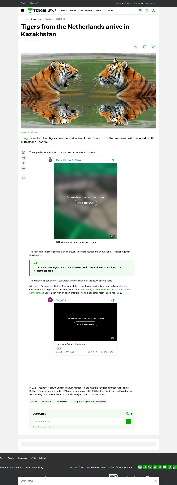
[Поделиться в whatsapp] (23, 152)
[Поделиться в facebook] (23, 163)
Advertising (151, 3)
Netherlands (62, 402)
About (3, 467)
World (98, 10)
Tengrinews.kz (30, 138)
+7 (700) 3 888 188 (122, 467)
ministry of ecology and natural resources (89, 402)
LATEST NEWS (27, 481)
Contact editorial (15, 467)
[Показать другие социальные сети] (23, 168)
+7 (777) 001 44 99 (90, 467)
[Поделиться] (153, 46)
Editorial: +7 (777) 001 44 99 (129, 3)
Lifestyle (109, 10)
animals (34, 402)
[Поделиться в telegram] (23, 158)
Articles (74, 10)
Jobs (27, 467)
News (64, 10)
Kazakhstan (87, 10)
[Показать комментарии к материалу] (23, 177)
